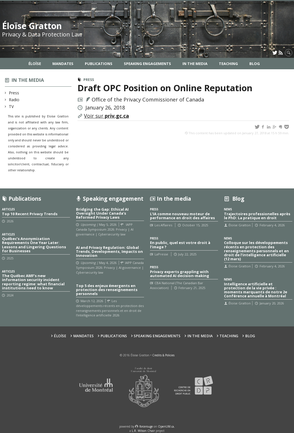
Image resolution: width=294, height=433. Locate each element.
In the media (28, 80)
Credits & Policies (163, 355)
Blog (254, 63)
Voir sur (106, 115)
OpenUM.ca (166, 426)
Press (14, 92)
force (146, 426)
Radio (14, 99)
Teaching (228, 63)
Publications (98, 63)
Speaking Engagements (147, 63)
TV (11, 106)
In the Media (194, 63)
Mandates (62, 63)
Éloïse (34, 63)
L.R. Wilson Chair (143, 431)
